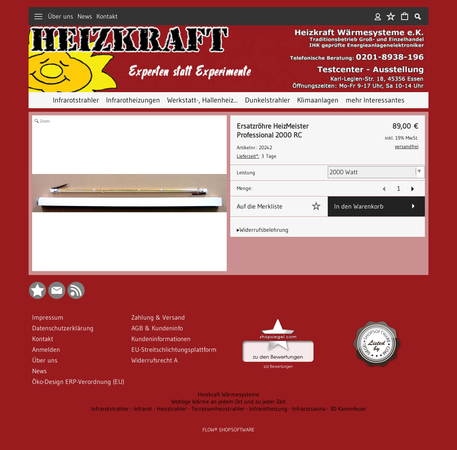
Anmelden (378, 16)
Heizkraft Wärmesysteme (228, 394)
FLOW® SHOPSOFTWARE (228, 429)
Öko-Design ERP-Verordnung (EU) (78, 382)
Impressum (47, 317)
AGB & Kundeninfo (157, 328)
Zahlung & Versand (158, 317)
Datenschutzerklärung (63, 328)
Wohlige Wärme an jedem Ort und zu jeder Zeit (228, 401)
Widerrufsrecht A (154, 360)
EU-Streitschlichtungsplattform (173, 350)
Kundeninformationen (161, 339)
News (84, 16)
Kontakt (106, 16)
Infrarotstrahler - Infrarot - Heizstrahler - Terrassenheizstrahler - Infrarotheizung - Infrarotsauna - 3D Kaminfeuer (228, 408)
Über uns (60, 16)
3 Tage (256, 156)
